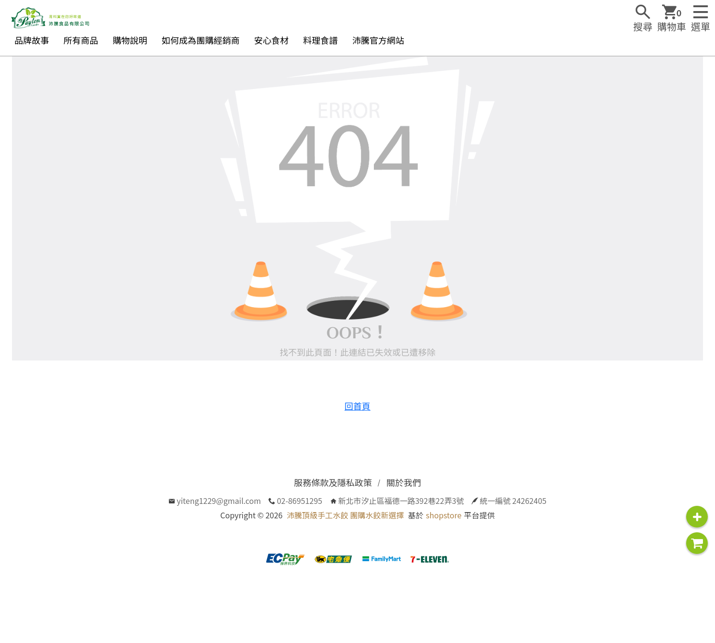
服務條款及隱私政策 (333, 482)
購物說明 (130, 40)
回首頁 (357, 405)
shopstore (443, 515)
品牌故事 (31, 40)
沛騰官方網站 (378, 40)
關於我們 (403, 482)
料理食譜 (320, 40)
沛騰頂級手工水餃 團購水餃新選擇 (345, 515)
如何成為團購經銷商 (201, 40)
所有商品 (81, 40)
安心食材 (271, 40)
